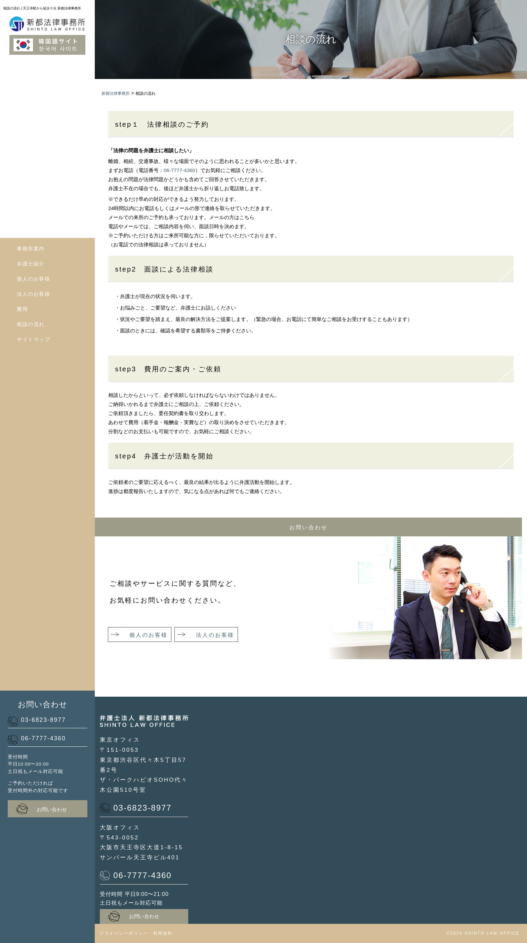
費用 (22, 309)
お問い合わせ (41, 809)
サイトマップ (33, 339)
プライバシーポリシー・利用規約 (136, 933)
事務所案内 (31, 248)
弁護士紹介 (31, 263)
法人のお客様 (33, 294)
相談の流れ (31, 324)
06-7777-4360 (37, 739)
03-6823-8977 (37, 721)
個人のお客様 (33, 279)
